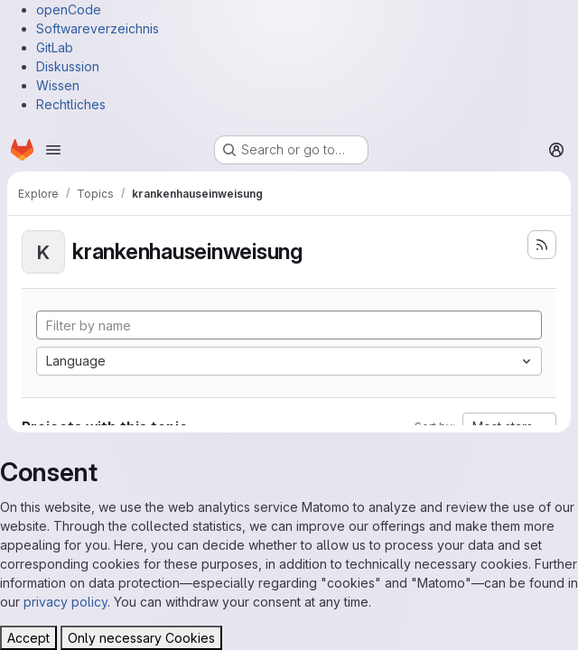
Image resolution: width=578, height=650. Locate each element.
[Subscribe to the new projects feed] (541, 244)
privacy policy (65, 601)
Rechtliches (71, 104)
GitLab (54, 47)
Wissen (57, 85)
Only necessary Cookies (141, 637)
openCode (68, 9)
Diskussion (67, 66)
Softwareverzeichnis (97, 28)
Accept (28, 637)
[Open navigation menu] (53, 149)
